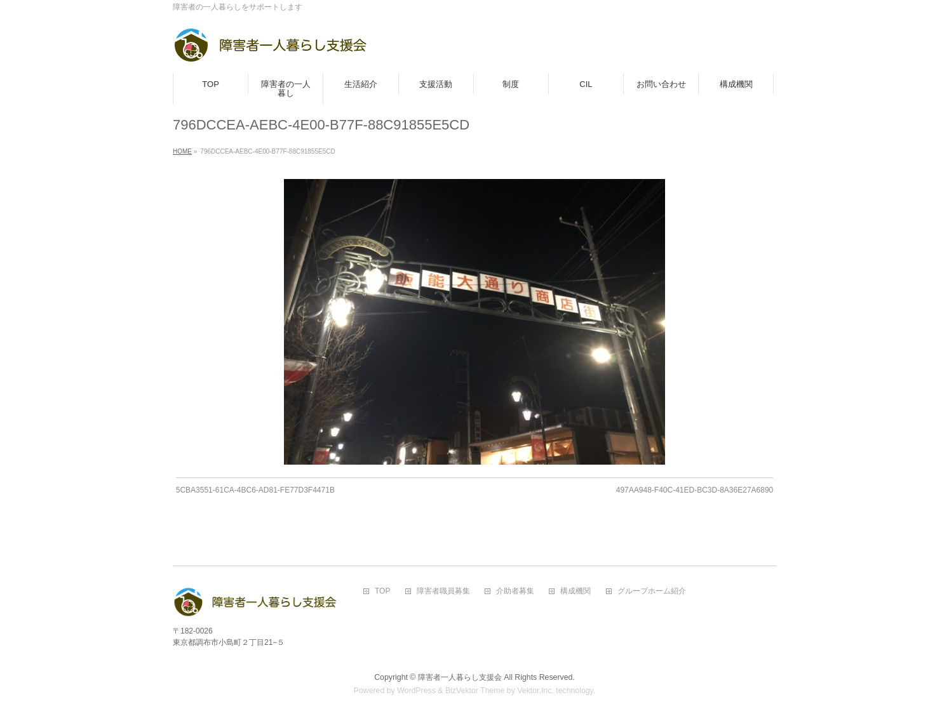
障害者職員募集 (443, 591)
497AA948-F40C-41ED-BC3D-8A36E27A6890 (694, 490)
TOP (382, 591)
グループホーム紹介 (651, 591)
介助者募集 (515, 591)
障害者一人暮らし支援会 (460, 677)
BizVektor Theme (475, 690)
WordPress (416, 690)
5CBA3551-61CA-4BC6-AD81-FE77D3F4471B (255, 490)
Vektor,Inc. (535, 690)
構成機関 (575, 591)
